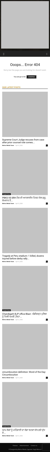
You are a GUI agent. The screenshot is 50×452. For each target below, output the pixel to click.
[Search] (47, 54)
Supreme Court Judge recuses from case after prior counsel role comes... (23, 141)
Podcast (15, 445)
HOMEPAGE (31, 77)
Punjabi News (6, 194)
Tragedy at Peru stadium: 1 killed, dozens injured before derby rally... (23, 257)
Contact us (34, 445)
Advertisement (24, 445)
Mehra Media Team (8, 145)
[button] (3, 54)
